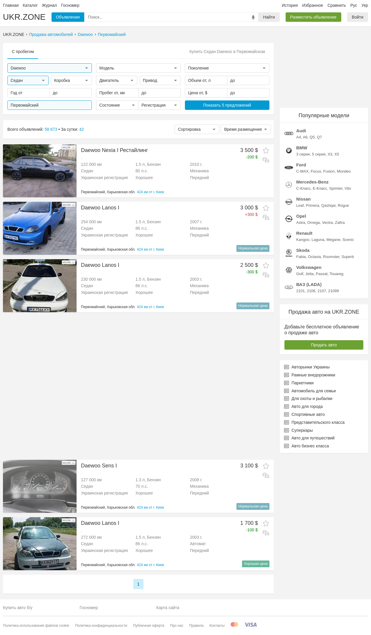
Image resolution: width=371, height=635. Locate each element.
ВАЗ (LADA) (309, 284)
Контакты (217, 626)
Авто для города (303, 406)
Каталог (30, 5)
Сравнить (336, 5)
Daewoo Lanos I (100, 208)
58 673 (51, 129)
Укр (365, 5)
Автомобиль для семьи (310, 390)
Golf (299, 274)
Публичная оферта (148, 626)
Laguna (318, 239)
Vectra (327, 222)
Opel (301, 216)
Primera (312, 205)
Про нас (176, 626)
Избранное (312, 5)
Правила (196, 626)
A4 (298, 137)
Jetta (309, 274)
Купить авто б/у (17, 607)
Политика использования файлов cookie (36, 626)
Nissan (303, 198)
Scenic (348, 239)
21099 (333, 291)
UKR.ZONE (24, 17)
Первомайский (112, 34)
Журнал (49, 5)
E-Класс (320, 188)
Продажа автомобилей (51, 34)
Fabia (301, 256)
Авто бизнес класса (306, 446)
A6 (305, 137)
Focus (316, 171)
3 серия (303, 154)
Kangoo (302, 239)
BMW (301, 147)
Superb (348, 256)
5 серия (318, 154)
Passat (322, 274)
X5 (336, 154)
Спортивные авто (304, 414)
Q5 (312, 137)
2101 (300, 291)
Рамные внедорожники (309, 375)
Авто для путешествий (309, 438)
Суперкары (298, 430)
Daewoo (85, 34)
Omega (313, 222)
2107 (321, 291)
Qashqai (328, 205)
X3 (330, 154)
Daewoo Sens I (99, 466)
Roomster (331, 256)
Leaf (300, 205)
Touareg (336, 274)
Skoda (302, 250)
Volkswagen (309, 267)
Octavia (314, 256)
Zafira (340, 222)
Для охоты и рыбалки (308, 398)
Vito (347, 188)
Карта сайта (167, 607)
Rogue (343, 205)
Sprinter (335, 188)
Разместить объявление (313, 17)
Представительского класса (314, 422)
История (290, 5)
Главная (11, 5)
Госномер (70, 5)
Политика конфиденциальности (101, 626)
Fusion (329, 171)
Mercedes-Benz (312, 181)
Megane (333, 239)
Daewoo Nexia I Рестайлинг (114, 150)
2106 (311, 291)
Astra (300, 222)
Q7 (319, 137)
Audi (301, 130)
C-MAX (302, 171)
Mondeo (344, 171)
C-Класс (303, 188)
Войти (357, 17)
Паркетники (299, 383)
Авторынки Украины (307, 367)
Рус (353, 5)
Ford (301, 164)
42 (81, 129)
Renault (304, 233)
